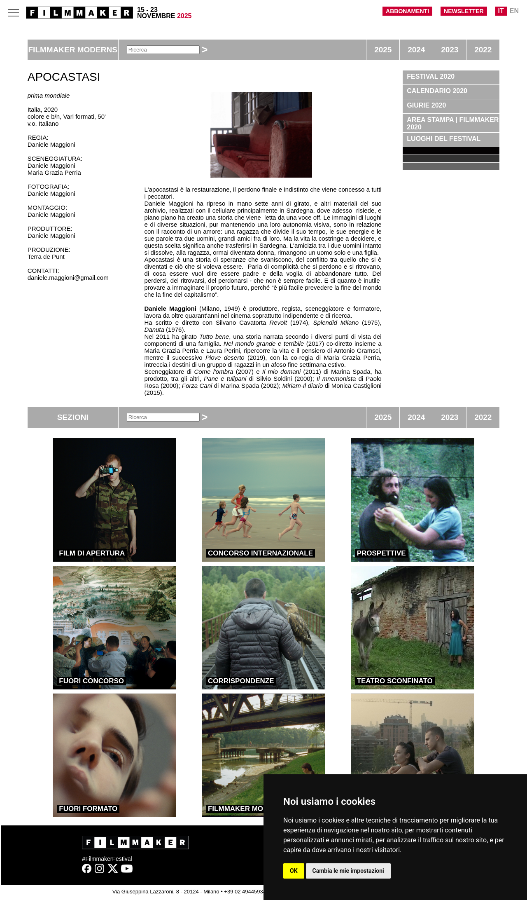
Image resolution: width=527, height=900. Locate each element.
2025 (383, 49)
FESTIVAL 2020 (431, 76)
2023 (449, 49)
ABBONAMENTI (407, 11)
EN (514, 10)
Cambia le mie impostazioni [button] (348, 870)
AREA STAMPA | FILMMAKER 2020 (453, 123)
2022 (483, 49)
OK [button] (294, 870)
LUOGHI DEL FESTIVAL (443, 138)
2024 (416, 49)
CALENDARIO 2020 (437, 90)
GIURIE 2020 (426, 105)
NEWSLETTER (463, 11)
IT (501, 10)
